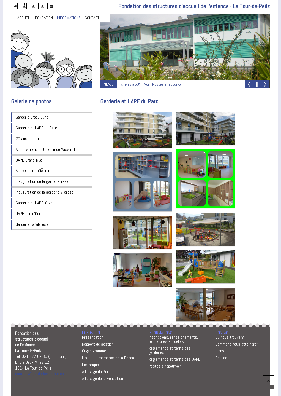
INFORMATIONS (69, 18)
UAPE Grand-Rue (29, 160)
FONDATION (44, 18)
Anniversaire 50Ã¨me (33, 170)
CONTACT (92, 18)
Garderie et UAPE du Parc (36, 128)
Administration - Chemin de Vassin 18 (47, 149)
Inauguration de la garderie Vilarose (44, 192)
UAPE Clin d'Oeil (28, 213)
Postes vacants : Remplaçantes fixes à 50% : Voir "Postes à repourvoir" (130, 84)
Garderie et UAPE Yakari (35, 203)
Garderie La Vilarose (32, 224)
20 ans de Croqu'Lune (33, 138)
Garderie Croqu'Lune (32, 117)
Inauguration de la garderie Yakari (43, 181)
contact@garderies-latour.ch (39, 374)
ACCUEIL (24, 18)
